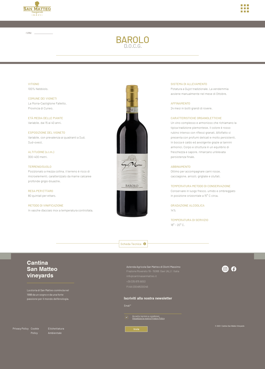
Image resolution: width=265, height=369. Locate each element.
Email (127, 306)
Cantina (37, 262)
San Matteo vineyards (42, 272)
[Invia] (136, 329)
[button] (245, 8)
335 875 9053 (138, 281)
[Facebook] (233, 269)
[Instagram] (225, 269)
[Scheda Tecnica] (133, 243)
